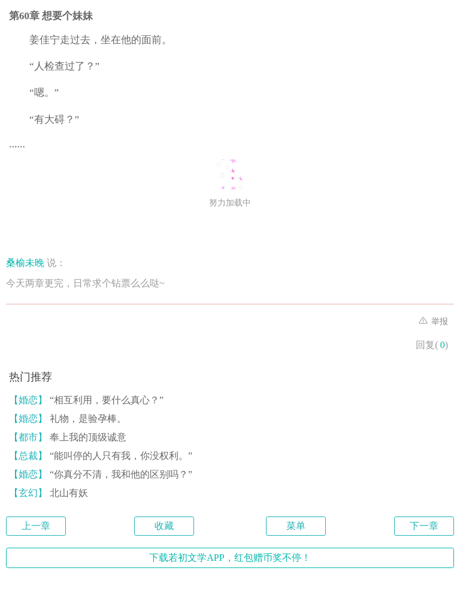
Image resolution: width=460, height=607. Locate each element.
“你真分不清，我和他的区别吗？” (100, 474)
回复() (432, 345)
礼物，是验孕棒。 (67, 418)
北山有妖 (48, 493)
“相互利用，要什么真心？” (86, 400)
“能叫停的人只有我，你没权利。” (100, 456)
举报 (434, 321)
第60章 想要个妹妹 (51, 16)
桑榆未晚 (25, 263)
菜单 (295, 526)
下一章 (424, 526)
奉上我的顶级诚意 (67, 437)
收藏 (164, 526)
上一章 (36, 526)
